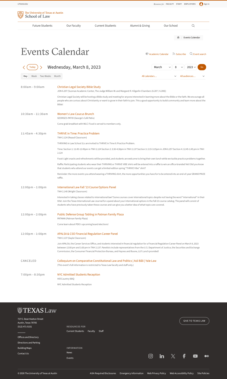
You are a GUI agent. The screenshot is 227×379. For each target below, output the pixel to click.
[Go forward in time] (41, 67)
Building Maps (25, 348)
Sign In (204, 4)
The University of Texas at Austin (41, 373)
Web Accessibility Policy (182, 373)
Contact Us (23, 353)
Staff (179, 4)
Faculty (170, 4)
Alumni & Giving (142, 26)
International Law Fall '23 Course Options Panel (86, 187)
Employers (189, 4)
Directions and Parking (29, 342)
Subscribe (179, 54)
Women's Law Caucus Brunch (75, 114)
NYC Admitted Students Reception (78, 274)
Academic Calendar (156, 54)
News (69, 352)
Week (34, 76)
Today (32, 67)
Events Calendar (192, 37)
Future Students (44, 26)
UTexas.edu (23, 4)
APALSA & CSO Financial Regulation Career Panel (87, 234)
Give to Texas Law (194, 321)
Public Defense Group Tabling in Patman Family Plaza (90, 214)
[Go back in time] (24, 67)
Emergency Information (131, 373)
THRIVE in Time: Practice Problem (78, 133)
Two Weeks (45, 76)
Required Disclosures (103, 373)
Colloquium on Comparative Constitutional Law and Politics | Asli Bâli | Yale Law (106, 261)
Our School (173, 26)
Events (70, 358)
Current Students (107, 26)
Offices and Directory (28, 337)
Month (57, 76)
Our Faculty (75, 26)
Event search (198, 54)
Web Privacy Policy (156, 373)
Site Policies (203, 373)
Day (25, 76)
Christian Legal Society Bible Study (79, 87)
